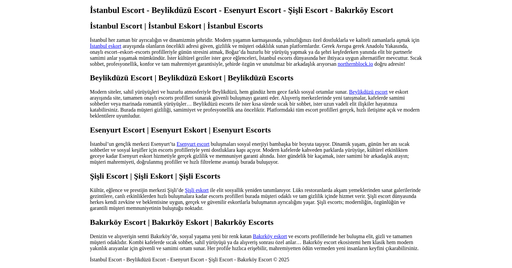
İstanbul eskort (106, 46)
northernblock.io (355, 64)
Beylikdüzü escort (368, 92)
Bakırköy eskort (270, 236)
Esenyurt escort (192, 144)
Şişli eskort (197, 190)
